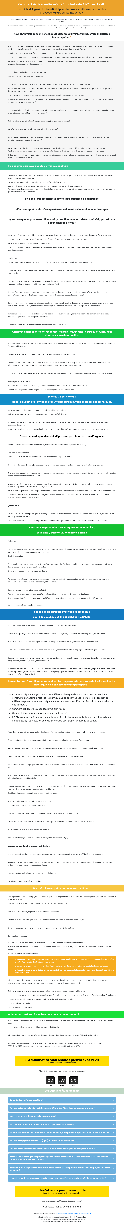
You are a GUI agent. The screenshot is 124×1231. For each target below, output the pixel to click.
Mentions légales (85, 1214)
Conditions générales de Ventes (67, 1214)
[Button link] (62, 1061)
